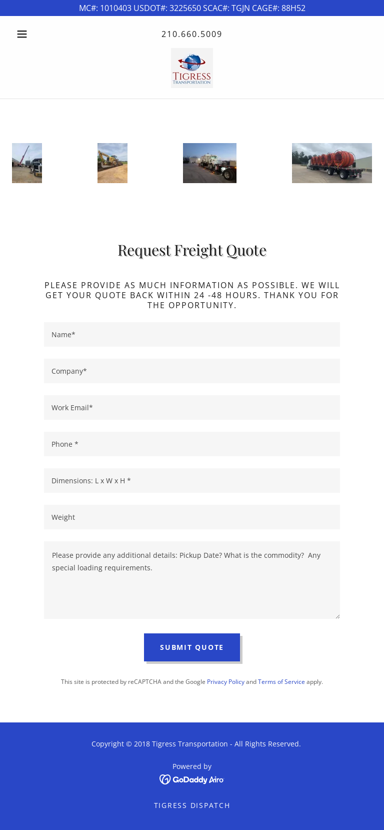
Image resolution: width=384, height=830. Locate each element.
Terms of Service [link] (281, 681)
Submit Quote (192, 647)
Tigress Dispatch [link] (192, 805)
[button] (39, 34)
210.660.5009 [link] (192, 34)
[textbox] (192, 334)
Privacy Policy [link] (225, 681)
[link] (192, 68)
